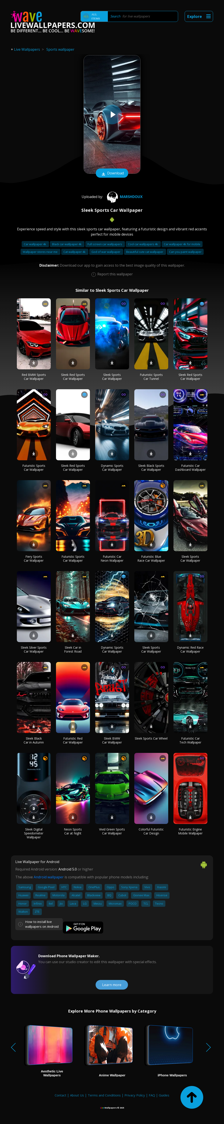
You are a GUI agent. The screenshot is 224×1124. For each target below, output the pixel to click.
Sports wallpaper (60, 49)
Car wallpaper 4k (35, 244)
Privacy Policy (134, 1095)
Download (112, 173)
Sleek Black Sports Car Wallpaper (151, 468)
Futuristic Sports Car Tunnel (151, 377)
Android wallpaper (49, 877)
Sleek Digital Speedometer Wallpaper (33, 833)
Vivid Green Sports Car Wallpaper (112, 831)
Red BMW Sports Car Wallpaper (34, 377)
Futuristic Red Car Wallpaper (73, 740)
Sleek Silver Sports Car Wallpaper (34, 649)
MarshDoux (124, 196)
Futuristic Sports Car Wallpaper (33, 468)
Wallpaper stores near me (40, 252)
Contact (60, 1095)
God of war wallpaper (106, 252)
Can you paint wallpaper (185, 252)
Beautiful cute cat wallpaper (145, 252)
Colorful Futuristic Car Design (151, 831)
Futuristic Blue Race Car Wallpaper (151, 558)
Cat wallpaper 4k (74, 252)
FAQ (152, 1095)
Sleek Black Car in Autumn (34, 740)
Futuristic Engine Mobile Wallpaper (190, 831)
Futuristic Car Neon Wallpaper (112, 558)
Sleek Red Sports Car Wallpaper (73, 377)
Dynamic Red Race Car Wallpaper (190, 649)
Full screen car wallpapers (105, 244)
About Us (77, 1095)
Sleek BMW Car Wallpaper (112, 740)
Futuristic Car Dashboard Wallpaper (190, 468)
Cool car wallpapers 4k (143, 244)
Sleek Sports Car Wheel (151, 738)
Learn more (111, 984)
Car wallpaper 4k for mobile (182, 244)
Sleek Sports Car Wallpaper (112, 377)
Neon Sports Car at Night (73, 831)
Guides (164, 1095)
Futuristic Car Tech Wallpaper (190, 740)
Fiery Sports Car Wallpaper (34, 558)
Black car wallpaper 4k (67, 244)
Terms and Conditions (104, 1095)
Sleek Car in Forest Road (73, 649)
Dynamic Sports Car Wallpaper (112, 468)
